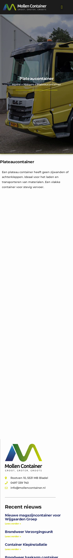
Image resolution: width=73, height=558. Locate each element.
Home (16, 84)
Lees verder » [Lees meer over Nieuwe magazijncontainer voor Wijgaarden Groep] (13, 523)
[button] (62, 7)
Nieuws (29, 84)
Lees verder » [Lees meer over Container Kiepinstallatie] (13, 549)
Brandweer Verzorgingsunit (29, 532)
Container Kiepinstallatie (26, 544)
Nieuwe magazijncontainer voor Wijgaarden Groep (33, 517)
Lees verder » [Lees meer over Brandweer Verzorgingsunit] (13, 536)
